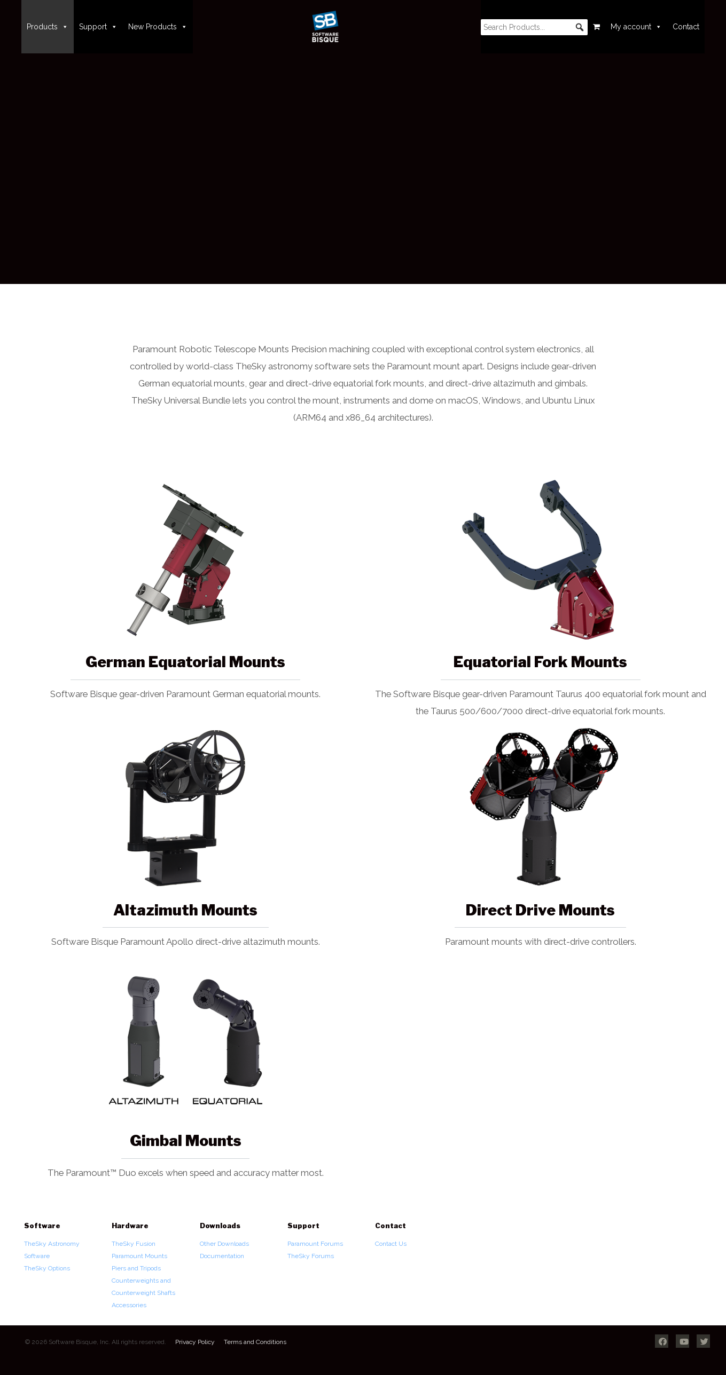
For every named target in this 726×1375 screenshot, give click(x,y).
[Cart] (596, 26)
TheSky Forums (310, 1256)
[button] (580, 27)
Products (47, 26)
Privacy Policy (195, 1342)
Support (98, 26)
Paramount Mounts (139, 1256)
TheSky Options (47, 1268)
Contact (686, 26)
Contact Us (391, 1243)
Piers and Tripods (136, 1268)
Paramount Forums (315, 1243)
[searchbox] (534, 27)
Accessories (129, 1305)
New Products (158, 26)
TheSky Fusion (133, 1243)
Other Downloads (224, 1243)
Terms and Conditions (255, 1342)
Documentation (222, 1256)
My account (636, 26)
